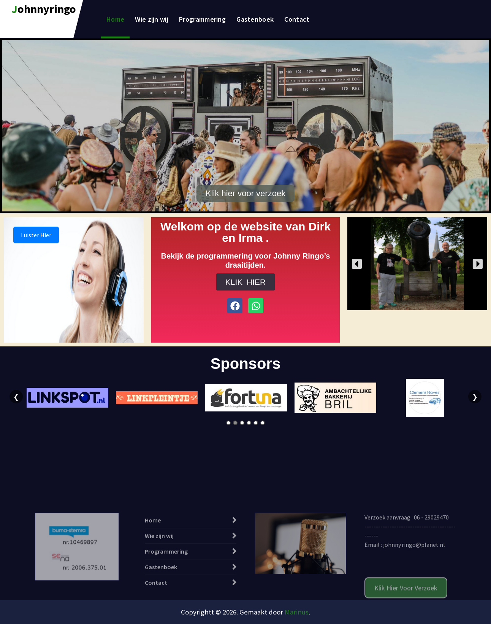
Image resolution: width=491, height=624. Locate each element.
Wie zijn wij (151, 19)
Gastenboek (255, 19)
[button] (357, 264)
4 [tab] (249, 423)
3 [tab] (242, 423)
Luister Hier (36, 235)
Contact (296, 19)
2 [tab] (235, 423)
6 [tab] (262, 423)
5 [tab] (255, 423)
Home (115, 19)
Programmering (202, 19)
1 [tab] (228, 423)
